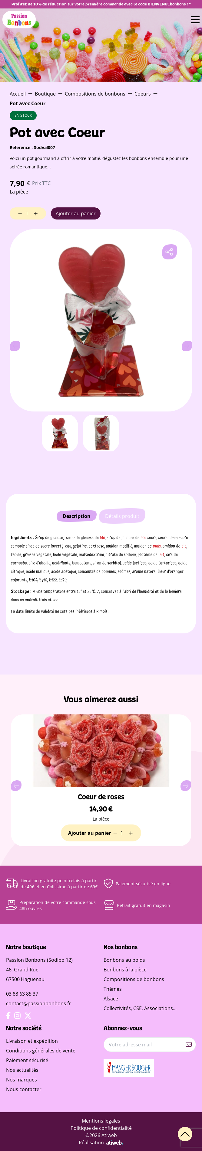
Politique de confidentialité (101, 1128)
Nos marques (21, 1079)
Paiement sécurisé (27, 1060)
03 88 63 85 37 (22, 993)
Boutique (45, 93)
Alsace (111, 998)
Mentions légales (101, 1120)
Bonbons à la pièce (125, 969)
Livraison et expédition (32, 1041)
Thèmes (113, 989)
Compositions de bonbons (95, 93)
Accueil (18, 93)
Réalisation (101, 1142)
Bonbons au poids (124, 960)
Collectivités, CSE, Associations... (140, 1008)
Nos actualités (22, 1070)
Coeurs (142, 93)
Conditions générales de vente (40, 1050)
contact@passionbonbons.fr (38, 1003)
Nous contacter (23, 1089)
